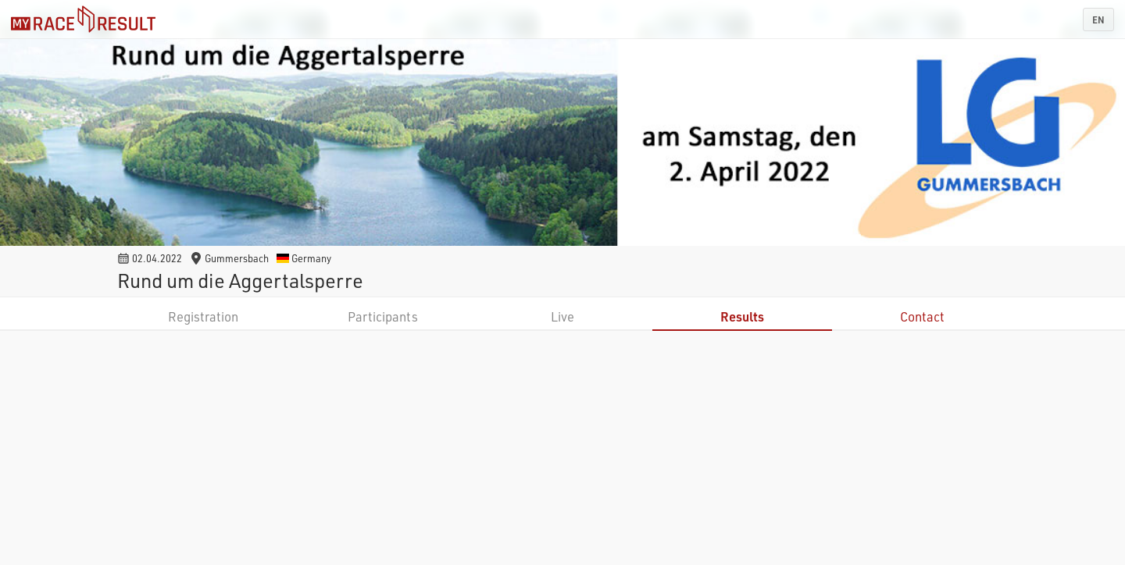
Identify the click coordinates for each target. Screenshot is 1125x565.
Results (742, 316)
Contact (922, 316)
